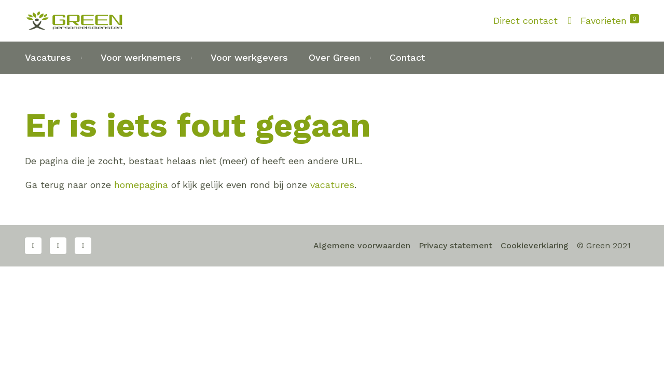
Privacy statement (455, 245)
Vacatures (48, 57)
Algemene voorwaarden (361, 245)
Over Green (334, 57)
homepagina (141, 184)
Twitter (58, 245)
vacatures (332, 184)
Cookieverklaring (535, 245)
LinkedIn (83, 245)
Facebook (33, 245)
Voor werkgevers (249, 57)
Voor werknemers (141, 57)
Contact (407, 57)
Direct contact (525, 20)
